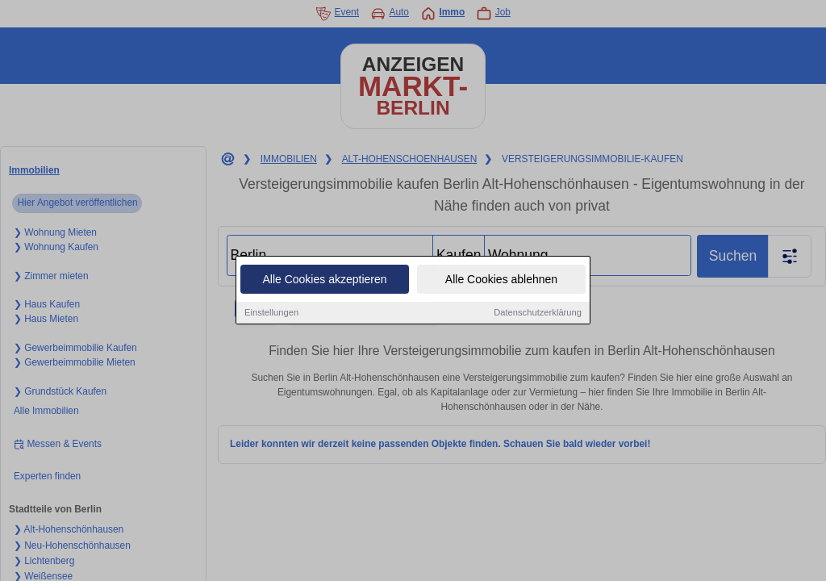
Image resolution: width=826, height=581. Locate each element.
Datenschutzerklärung (538, 313)
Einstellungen (271, 313)
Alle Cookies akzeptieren (324, 280)
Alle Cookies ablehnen (501, 280)
